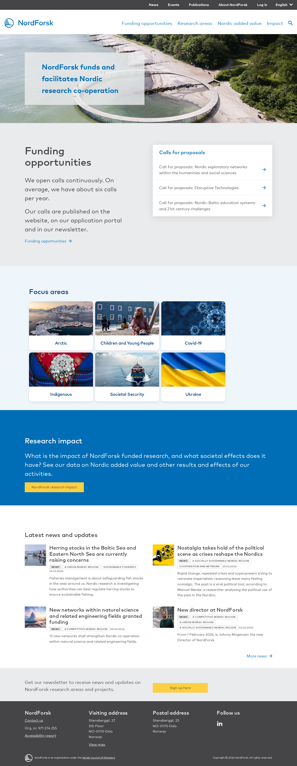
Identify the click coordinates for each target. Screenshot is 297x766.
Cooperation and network (199, 566)
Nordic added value (240, 23)
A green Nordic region (81, 567)
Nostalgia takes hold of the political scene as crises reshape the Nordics (220, 550)
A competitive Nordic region (85, 629)
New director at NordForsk (210, 609)
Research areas (195, 23)
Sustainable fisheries (119, 567)
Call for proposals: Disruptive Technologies (199, 187)
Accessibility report (40, 736)
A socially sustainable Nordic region (220, 560)
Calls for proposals (182, 152)
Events (173, 5)
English (281, 5)
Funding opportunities (147, 23)
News (153, 5)
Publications (199, 5)
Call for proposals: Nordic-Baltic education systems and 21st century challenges (207, 205)
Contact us (34, 720)
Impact (275, 23)
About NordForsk (233, 5)
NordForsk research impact (54, 487)
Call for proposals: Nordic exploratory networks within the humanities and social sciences (203, 169)
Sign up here (180, 688)
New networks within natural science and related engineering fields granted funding (95, 615)
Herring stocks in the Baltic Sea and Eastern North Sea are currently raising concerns (92, 553)
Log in (262, 5)
